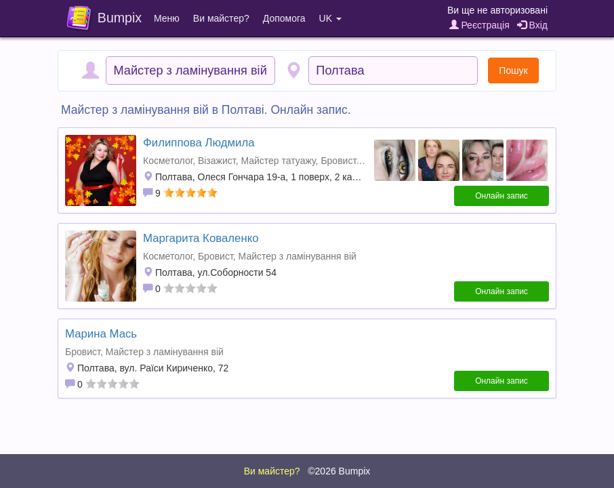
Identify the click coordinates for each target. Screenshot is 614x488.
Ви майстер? (221, 18)
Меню (167, 18)
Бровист (338, 160)
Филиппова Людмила (199, 142)
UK (330, 18)
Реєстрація (479, 25)
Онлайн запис (501, 196)
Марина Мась (101, 333)
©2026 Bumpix (339, 471)
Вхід (532, 25)
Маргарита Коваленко (201, 238)
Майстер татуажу (278, 160)
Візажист (217, 160)
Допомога (284, 18)
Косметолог (167, 160)
